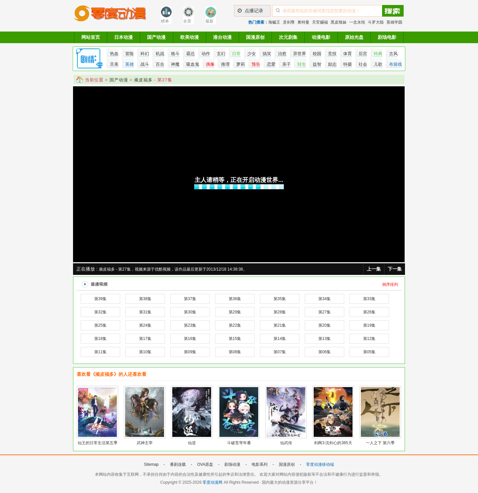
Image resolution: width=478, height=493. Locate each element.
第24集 (145, 325)
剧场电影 (387, 37)
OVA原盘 (205, 464)
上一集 (374, 269)
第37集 (190, 298)
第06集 (324, 352)
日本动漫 (123, 37)
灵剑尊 (289, 22)
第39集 (100, 298)
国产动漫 (156, 37)
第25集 (100, 325)
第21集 (280, 325)
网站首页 (90, 37)
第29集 (235, 312)
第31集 (145, 312)
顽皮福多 (143, 79)
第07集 (280, 352)
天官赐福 (320, 22)
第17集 (145, 338)
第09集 (190, 352)
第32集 (100, 312)
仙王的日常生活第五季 (98, 443)
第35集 (280, 298)
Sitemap (151, 464)
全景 (187, 21)
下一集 (395, 269)
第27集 (324, 312)
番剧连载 (178, 464)
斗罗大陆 (376, 22)
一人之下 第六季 (380, 443)
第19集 (369, 325)
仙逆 (192, 443)
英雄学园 (394, 22)
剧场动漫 (232, 464)
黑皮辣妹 (339, 22)
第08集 (235, 352)
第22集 (235, 325)
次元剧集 (288, 37)
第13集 (324, 338)
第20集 (324, 325)
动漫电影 (321, 37)
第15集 (235, 338)
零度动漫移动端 (320, 464)
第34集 (324, 298)
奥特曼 (303, 22)
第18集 (100, 338)
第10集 (145, 352)
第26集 (369, 312)
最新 (209, 21)
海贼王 (274, 22)
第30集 (190, 312)
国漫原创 (255, 37)
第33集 (369, 298)
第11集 (100, 352)
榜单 (165, 21)
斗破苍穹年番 (239, 443)
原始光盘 (354, 37)
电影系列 (260, 464)
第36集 (235, 298)
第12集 (369, 338)
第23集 (190, 325)
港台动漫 (222, 37)
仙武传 (286, 443)
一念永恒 (357, 22)
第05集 (369, 352)
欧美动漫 (189, 37)
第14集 (280, 338)
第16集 (190, 338)
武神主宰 (145, 443)
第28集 (280, 312)
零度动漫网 (212, 482)
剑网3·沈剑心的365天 (333, 443)
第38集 (145, 298)
